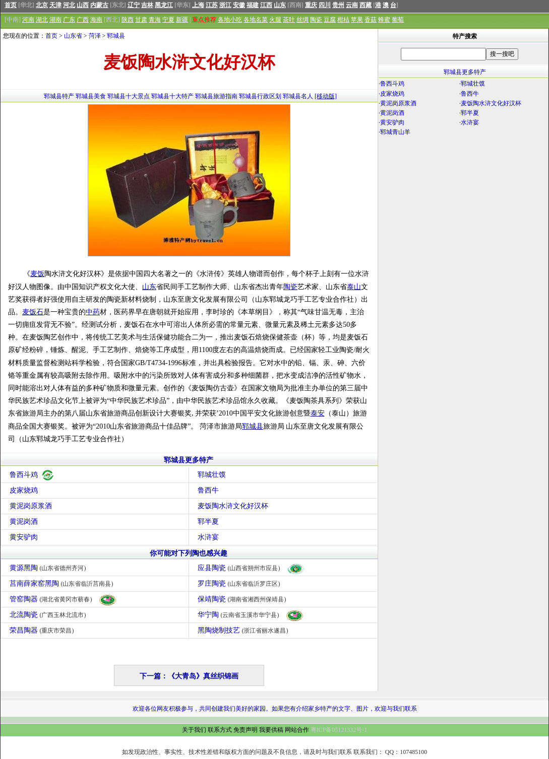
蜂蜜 (384, 19)
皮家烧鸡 (24, 490)
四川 (325, 5)
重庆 (311, 5)
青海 (155, 19)
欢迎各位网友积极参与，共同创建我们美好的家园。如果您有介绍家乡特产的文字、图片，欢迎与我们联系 (275, 708)
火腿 (275, 19)
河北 (69, 5)
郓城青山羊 (395, 131)
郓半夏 (208, 521)
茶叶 (289, 19)
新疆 (182, 19)
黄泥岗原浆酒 (31, 506)
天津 (55, 5)
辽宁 (134, 5)
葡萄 (398, 19)
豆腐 (330, 19)
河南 (28, 19)
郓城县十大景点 (128, 96)
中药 (93, 312)
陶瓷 (316, 19)
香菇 (370, 19)
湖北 (42, 19)
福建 (253, 5)
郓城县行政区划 (260, 96)
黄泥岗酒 (24, 521)
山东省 (73, 35)
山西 (83, 5)
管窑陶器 (63, 599)
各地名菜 (255, 19)
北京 (42, 5)
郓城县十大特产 (172, 96)
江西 (266, 5)
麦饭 (37, 274)
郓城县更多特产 (188, 460)
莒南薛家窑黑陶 (63, 583)
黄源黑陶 (49, 568)
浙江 (225, 5)
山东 (280, 5)
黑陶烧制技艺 (244, 630)
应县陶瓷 (251, 568)
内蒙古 (99, 5)
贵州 (338, 5)
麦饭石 (32, 312)
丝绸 (302, 19)
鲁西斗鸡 (32, 474)
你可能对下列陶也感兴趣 (188, 553)
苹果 (357, 19)
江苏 (212, 5)
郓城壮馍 (212, 474)
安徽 (239, 5)
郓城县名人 (298, 96)
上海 (198, 5)
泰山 (354, 287)
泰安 (318, 413)
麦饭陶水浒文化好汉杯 (233, 506)
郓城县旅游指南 (216, 96)
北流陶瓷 (49, 614)
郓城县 (116, 35)
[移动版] (326, 96)
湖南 (55, 19)
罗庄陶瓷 (240, 583)
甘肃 (141, 19)
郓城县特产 (59, 96)
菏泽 (95, 35)
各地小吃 (230, 19)
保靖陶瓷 (243, 599)
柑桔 (343, 19)
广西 (83, 19)
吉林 (147, 5)
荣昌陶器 (43, 630)
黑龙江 (164, 5)
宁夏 (168, 19)
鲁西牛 (208, 490)
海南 (96, 19)
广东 (69, 19)
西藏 (365, 5)
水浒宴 (208, 537)
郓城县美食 (91, 96)
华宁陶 (251, 614)
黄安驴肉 (24, 537)
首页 (11, 5)
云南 (352, 5)
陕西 (127, 19)
